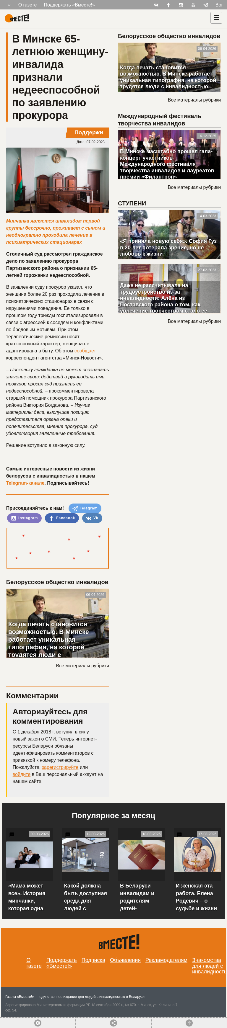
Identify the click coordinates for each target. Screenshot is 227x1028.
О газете (27, 4)
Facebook (62, 518)
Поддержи (88, 132)
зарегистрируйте (60, 767)
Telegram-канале (25, 483)
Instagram (24, 518)
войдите (21, 774)
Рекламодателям (166, 960)
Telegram (85, 508)
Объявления (125, 960)
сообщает (85, 350)
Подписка (93, 960)
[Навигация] (216, 18)
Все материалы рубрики (82, 665)
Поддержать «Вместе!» (69, 4)
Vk (92, 518)
